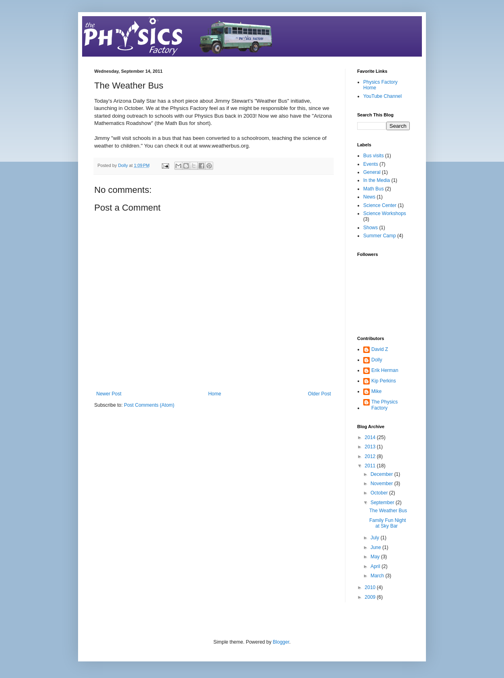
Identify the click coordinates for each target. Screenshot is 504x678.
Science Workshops (384, 213)
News (369, 197)
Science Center (379, 205)
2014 (371, 437)
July (376, 538)
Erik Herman (384, 370)
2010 (371, 587)
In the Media (376, 180)
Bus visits (373, 155)
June (376, 547)
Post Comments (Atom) (149, 405)
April (376, 566)
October (380, 493)
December (382, 474)
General (372, 172)
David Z (379, 349)
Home (214, 394)
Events (370, 164)
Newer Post (108, 394)
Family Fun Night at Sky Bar (387, 523)
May (376, 557)
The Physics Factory (384, 404)
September (383, 502)
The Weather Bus (388, 510)
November (382, 483)
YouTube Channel (382, 96)
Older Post (319, 394)
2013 (371, 447)
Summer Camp (379, 236)
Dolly (376, 360)
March (378, 576)
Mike (376, 391)
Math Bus (373, 189)
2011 (371, 466)
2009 (371, 597)
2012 (371, 456)
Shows (370, 227)
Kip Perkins (383, 381)
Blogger (281, 642)
